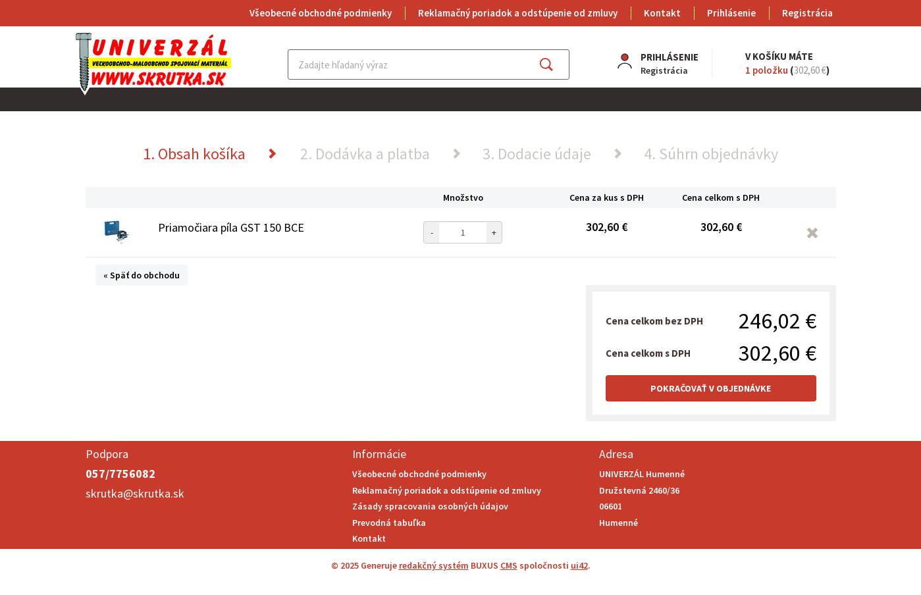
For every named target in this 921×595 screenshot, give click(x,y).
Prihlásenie (731, 13)
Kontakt (662, 13)
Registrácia (807, 13)
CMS (508, 565)
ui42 (579, 565)
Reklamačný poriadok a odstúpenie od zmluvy (518, 13)
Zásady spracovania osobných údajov (430, 506)
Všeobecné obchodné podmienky (321, 13)
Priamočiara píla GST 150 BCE (231, 227)
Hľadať (557, 64)
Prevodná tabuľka (389, 523)
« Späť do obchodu (141, 275)
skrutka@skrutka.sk (135, 493)
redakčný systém (434, 565)
